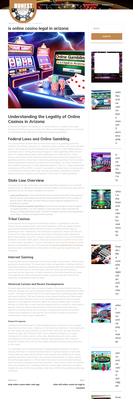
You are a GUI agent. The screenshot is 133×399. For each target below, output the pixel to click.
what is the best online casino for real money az (118, 213)
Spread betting (90, 4)
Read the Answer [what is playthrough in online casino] (102, 77)
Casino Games (71, 4)
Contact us (107, 4)
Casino (44, 4)
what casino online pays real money (118, 323)
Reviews (55, 4)
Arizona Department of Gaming (67, 245)
